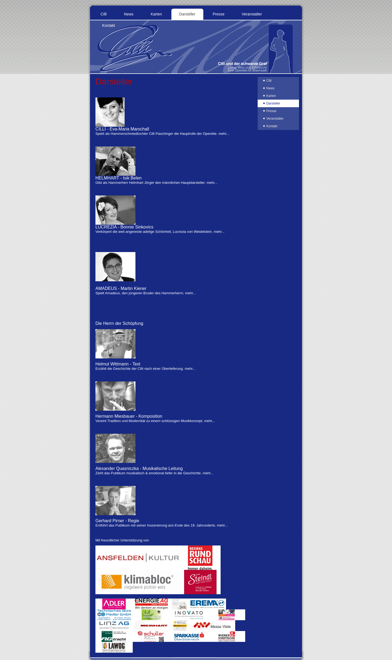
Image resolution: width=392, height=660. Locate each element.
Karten (156, 14)
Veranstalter (252, 14)
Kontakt (108, 25)
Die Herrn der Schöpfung (119, 323)
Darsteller (187, 14)
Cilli (104, 14)
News (129, 14)
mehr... (223, 134)
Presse (219, 14)
